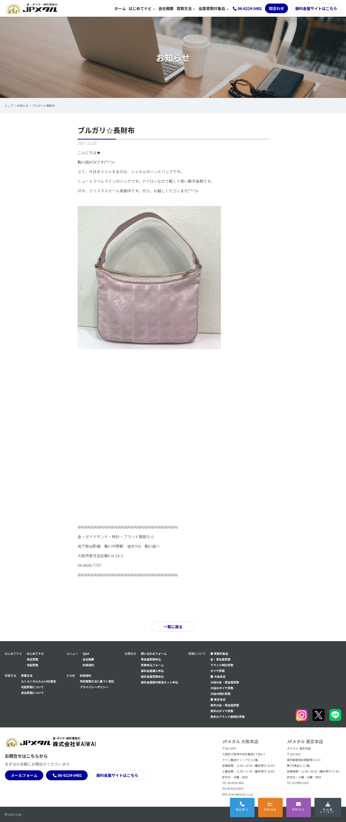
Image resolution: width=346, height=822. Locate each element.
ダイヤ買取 (217, 671)
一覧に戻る (173, 626)
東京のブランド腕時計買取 (227, 717)
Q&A (86, 653)
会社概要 (166, 8)
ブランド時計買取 (221, 665)
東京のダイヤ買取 (221, 711)
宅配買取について (32, 687)
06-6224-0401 (70, 775)
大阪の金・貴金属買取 (224, 682)
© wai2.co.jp (13, 814)
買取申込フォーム (152, 665)
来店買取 (32, 659)
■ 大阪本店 (217, 676)
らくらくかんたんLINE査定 (38, 681)
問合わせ (276, 8)
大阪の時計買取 (220, 694)
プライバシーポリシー (94, 687)
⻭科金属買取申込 (152, 676)
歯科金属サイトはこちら (316, 8)
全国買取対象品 (211, 8)
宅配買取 (32, 665)
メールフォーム (24, 775)
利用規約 (88, 665)
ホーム (120, 8)
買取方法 (184, 8)
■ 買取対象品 (219, 653)
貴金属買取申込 (151, 659)
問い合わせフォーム (154, 653)
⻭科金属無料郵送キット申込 (159, 682)
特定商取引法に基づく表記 (97, 681)
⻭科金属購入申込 (152, 671)
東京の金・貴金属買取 (224, 705)
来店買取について (32, 693)
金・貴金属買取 (220, 659)
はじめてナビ (140, 8)
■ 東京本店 (217, 699)
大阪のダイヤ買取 (221, 688)
